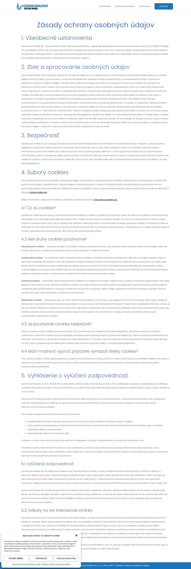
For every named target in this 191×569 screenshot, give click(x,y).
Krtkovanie (144, 6)
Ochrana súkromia (38, 192)
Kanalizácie (105, 6)
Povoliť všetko (16, 558)
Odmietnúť (41, 558)
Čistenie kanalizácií (125, 6)
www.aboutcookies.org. (106, 199)
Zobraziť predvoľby (66, 558)
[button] (76, 535)
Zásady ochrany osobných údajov (56, 564)
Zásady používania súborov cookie (26, 564)
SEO (105, 565)
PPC (112, 565)
